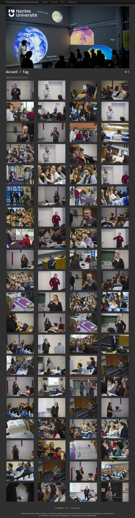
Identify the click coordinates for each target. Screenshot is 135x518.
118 (71, 508)
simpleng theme (41, 513)
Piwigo (32, 513)
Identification (72, 2)
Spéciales (54, 2)
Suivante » (76, 508)
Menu (63, 2)
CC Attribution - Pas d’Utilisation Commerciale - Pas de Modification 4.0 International (67, 516)
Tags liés (45, 2)
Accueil (12, 72)
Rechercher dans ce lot (18, 77)
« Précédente (59, 508)
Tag (25, 72)
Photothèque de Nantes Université (22, 2)
